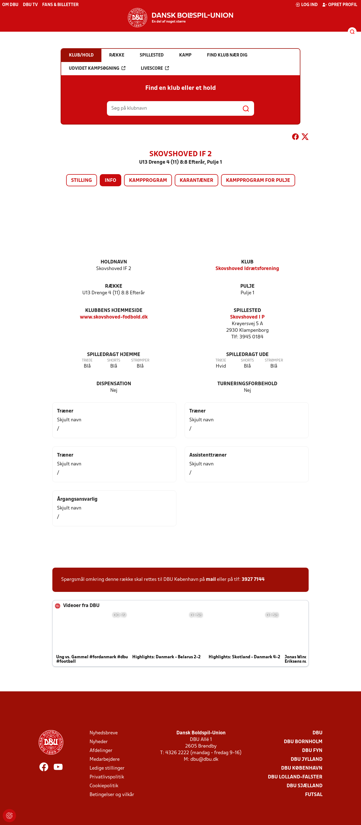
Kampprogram (148, 180)
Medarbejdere (105, 759)
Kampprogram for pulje (258, 180)
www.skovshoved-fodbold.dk (114, 317)
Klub (247, 262)
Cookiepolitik (104, 786)
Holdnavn (114, 262)
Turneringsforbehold (247, 384)
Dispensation (113, 384)
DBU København (301, 768)
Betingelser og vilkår (112, 794)
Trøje (87, 360)
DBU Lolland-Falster (295, 777)
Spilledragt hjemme (113, 354)
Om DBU (10, 5)
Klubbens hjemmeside (113, 310)
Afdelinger (101, 750)
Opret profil (339, 4)
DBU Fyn (312, 750)
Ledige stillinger (107, 768)
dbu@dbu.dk (204, 759)
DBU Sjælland (304, 786)
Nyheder (99, 742)
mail (211, 579)
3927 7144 (253, 579)
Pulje (247, 286)
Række (113, 286)
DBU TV (30, 5)
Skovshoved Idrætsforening (247, 268)
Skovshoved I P (247, 317)
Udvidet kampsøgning (97, 68)
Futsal (313, 794)
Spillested (247, 310)
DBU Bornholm (303, 742)
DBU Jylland (306, 759)
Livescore (155, 68)
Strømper (140, 360)
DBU (317, 733)
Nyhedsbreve (104, 733)
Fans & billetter (60, 5)
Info (110, 180)
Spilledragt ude (247, 354)
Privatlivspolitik (107, 777)
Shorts (113, 360)
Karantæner (196, 180)
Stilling (81, 180)
